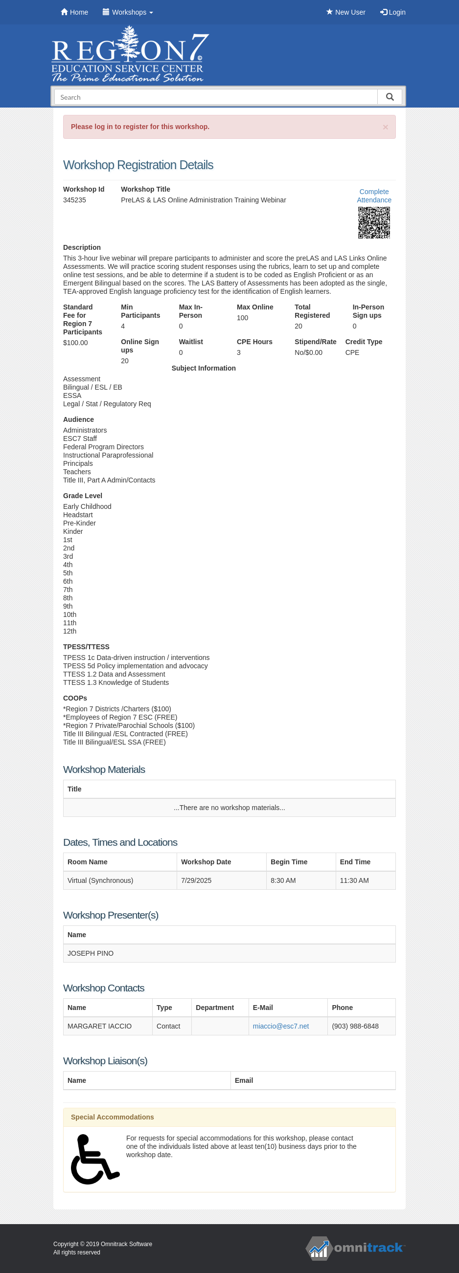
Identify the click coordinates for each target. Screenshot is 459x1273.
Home (74, 12)
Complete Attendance (374, 196)
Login (393, 12)
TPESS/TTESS (86, 647)
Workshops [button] (128, 12)
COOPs (75, 698)
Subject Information (204, 368)
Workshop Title (145, 189)
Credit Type (364, 342)
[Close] (386, 127)
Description (82, 247)
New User (345, 12)
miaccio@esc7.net (281, 1026)
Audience (78, 419)
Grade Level (82, 496)
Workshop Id (84, 189)
